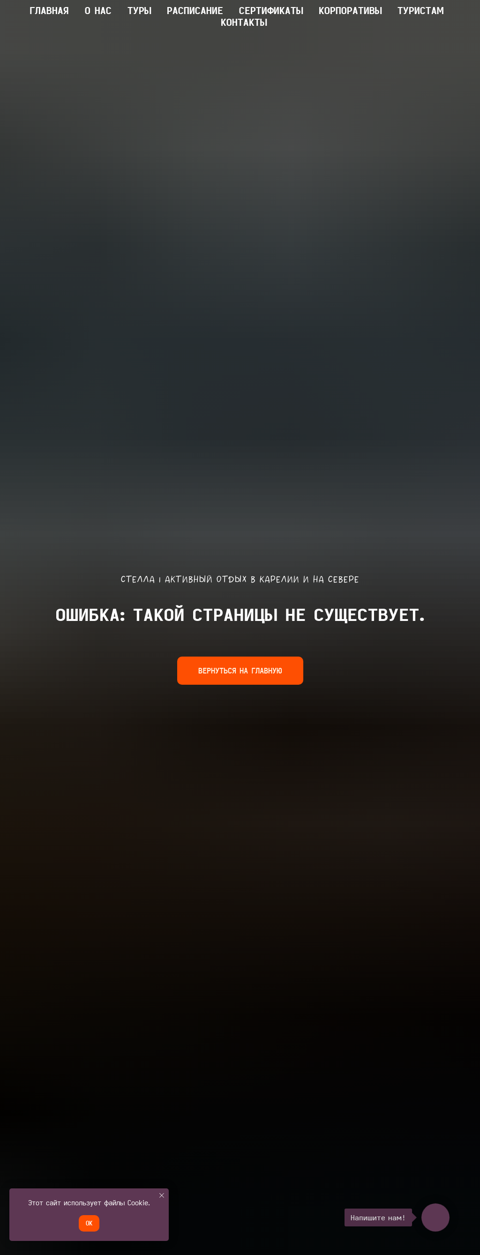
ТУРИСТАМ (420, 10)
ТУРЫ (139, 10)
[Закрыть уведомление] (161, 1195)
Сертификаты (271, 10)
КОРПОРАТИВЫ (350, 10)
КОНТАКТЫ (244, 22)
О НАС (98, 10)
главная (49, 10)
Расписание (195, 10)
